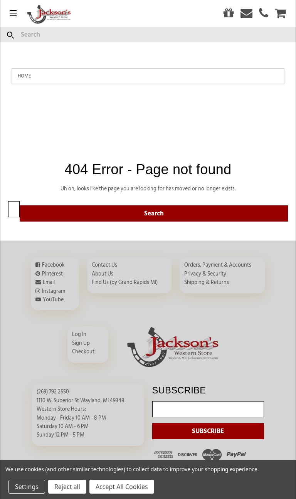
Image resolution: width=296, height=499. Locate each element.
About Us (102, 274)
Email (49, 282)
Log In (79, 334)
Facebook (53, 265)
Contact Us (104, 265)
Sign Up (81, 343)
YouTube (53, 299)
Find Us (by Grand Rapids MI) (125, 282)
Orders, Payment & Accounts (217, 265)
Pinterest (52, 274)
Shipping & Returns (206, 282)
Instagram (53, 291)
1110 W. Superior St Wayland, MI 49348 (80, 400)
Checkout (83, 352)
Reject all (67, 486)
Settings (27, 486)
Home (24, 76)
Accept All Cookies (122, 486)
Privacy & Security (205, 274)
